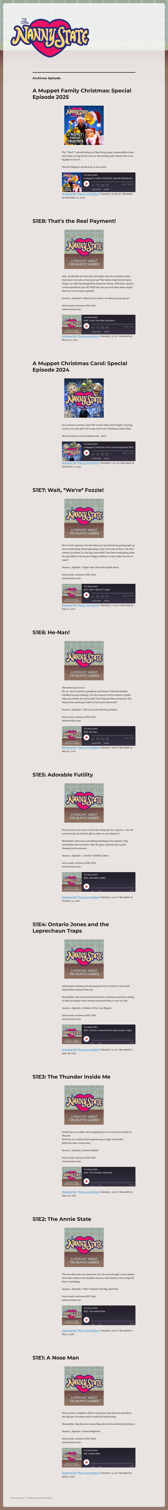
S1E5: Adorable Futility (63, 774)
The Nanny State (17, 1498)
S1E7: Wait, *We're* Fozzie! (68, 490)
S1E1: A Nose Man (56, 1357)
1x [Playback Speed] (103, 185)
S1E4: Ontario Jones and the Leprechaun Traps (71, 927)
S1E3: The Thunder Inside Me (71, 1076)
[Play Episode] (86, 184)
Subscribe (96, 189)
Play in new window (88, 194)
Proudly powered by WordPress (40, 1498)
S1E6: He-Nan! (51, 632)
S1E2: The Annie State (62, 1219)
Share (106, 189)
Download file (69, 194)
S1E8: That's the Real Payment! (74, 221)
